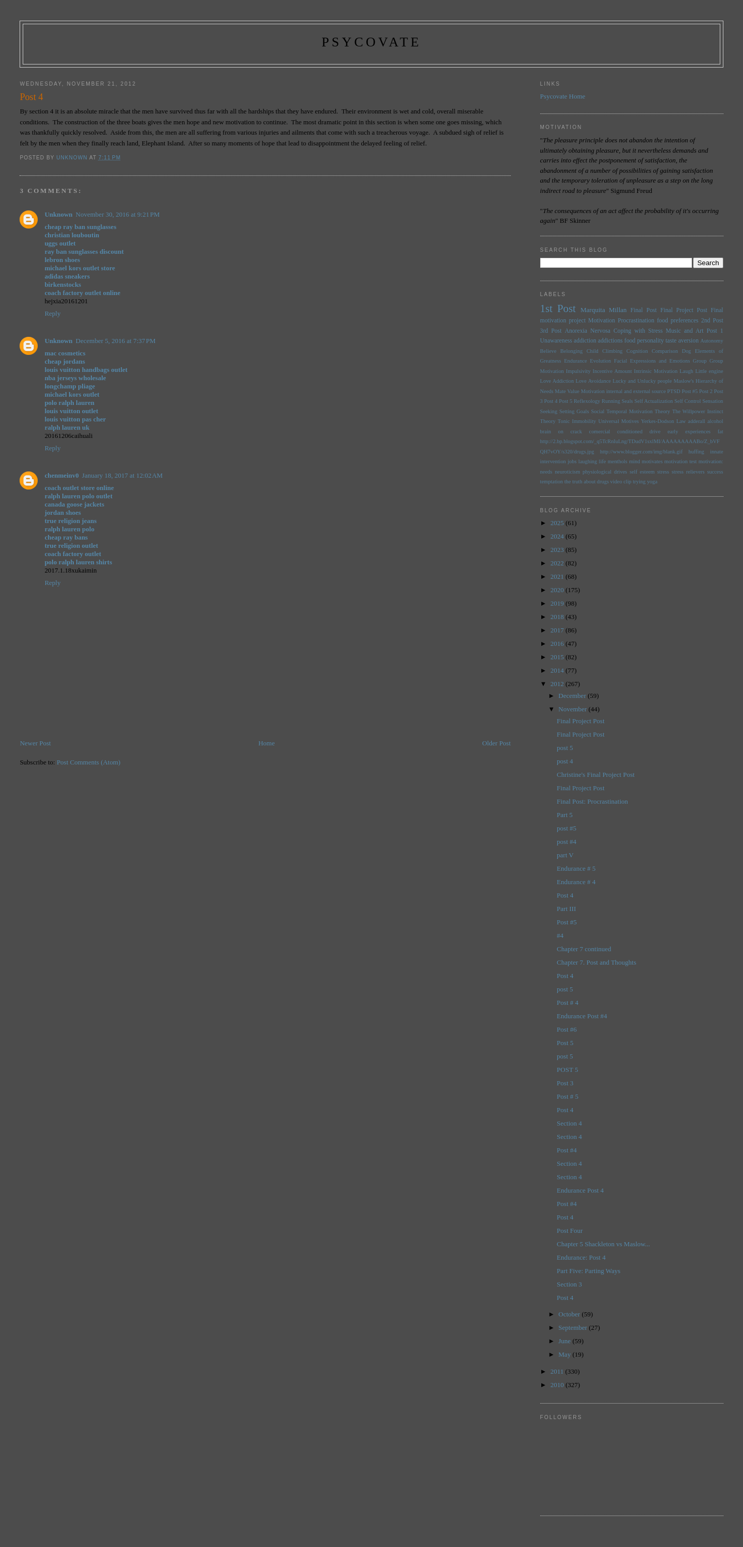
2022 (558, 563)
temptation (551, 481)
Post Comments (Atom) (89, 762)
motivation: (711, 461)
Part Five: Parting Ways (588, 1271)
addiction (585, 340)
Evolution (600, 361)
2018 (558, 617)
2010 (558, 1385)
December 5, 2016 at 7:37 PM (116, 341)
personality (650, 340)
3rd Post (551, 331)
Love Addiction (557, 381)
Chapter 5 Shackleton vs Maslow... (603, 1244)
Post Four (570, 1230)
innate (716, 451)
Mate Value (567, 391)
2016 (558, 643)
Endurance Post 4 (580, 1190)
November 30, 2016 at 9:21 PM (118, 214)
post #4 (566, 841)
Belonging (571, 351)
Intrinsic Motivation (655, 371)
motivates (652, 461)
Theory (548, 421)
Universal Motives (618, 421)
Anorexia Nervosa (587, 331)
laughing (587, 461)
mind (634, 461)
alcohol (715, 421)
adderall (696, 421)
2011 (558, 1371)
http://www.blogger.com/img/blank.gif (641, 451)
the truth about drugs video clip (598, 481)
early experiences (689, 431)
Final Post (644, 310)
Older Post (496, 743)
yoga (652, 481)
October (570, 1314)
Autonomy (711, 341)
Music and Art (684, 331)
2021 (558, 576)
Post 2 (706, 391)
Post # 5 (567, 1096)
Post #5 (690, 391)
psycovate (371, 42)
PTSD (673, 391)
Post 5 (565, 401)
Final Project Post (683, 310)
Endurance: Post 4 (581, 1257)
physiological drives (605, 472)
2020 (558, 590)
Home (267, 743)
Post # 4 (567, 1002)
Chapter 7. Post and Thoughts (596, 962)
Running (611, 401)
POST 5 (567, 1069)
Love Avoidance (593, 381)
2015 (558, 657)
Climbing (612, 351)
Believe (548, 351)
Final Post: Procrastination (592, 801)
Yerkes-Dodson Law (663, 421)
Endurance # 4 (576, 882)
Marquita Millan (603, 310)
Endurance (575, 361)
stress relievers (688, 472)
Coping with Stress (638, 331)
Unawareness (556, 340)
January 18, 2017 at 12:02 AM (122, 475)
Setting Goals (574, 411)
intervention (553, 461)
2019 (558, 603)
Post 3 (565, 1083)
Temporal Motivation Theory (638, 411)
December (573, 695)
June (565, 1341)
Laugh (686, 371)
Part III (566, 909)
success (715, 472)
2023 (558, 549)
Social (597, 411)
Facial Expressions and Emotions (652, 361)
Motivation (601, 320)
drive (655, 431)
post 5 (565, 748)
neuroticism (567, 472)
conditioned (629, 431)
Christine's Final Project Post (596, 774)
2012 (558, 684)
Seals (627, 401)
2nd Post (712, 320)
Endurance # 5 (576, 868)
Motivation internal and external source (623, 391)
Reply (52, 313)
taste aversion (682, 340)
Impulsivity (578, 371)
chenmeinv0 (61, 475)
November (573, 709)
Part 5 (565, 815)
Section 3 (569, 1284)
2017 (558, 630)
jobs (572, 461)
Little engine (709, 371)
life (602, 461)
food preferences (677, 320)
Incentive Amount (612, 371)
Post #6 (567, 1029)
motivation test (681, 461)
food (629, 340)
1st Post (558, 308)
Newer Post (35, 743)
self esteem (642, 472)
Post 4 (551, 401)
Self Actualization (653, 401)
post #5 (566, 828)
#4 (560, 935)
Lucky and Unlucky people (642, 381)
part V (565, 855)
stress (663, 472)
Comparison (665, 351)
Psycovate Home (563, 96)
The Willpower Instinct (697, 411)
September (573, 1327)
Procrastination (636, 320)
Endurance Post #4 (582, 1016)
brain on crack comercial (575, 431)
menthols (617, 461)
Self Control (687, 401)
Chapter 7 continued (584, 949)
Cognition (637, 351)
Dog (686, 351)
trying (639, 481)
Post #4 (567, 1150)
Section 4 (569, 1123)
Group (700, 361)
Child (593, 351)
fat (720, 431)
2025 (558, 523)
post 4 (565, 761)
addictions (610, 340)
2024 (558, 536)
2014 (558, 670)
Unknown (58, 214)
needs (546, 472)
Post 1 (715, 331)
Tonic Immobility (577, 421)
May (565, 1354)
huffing (696, 451)
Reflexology (587, 401)
